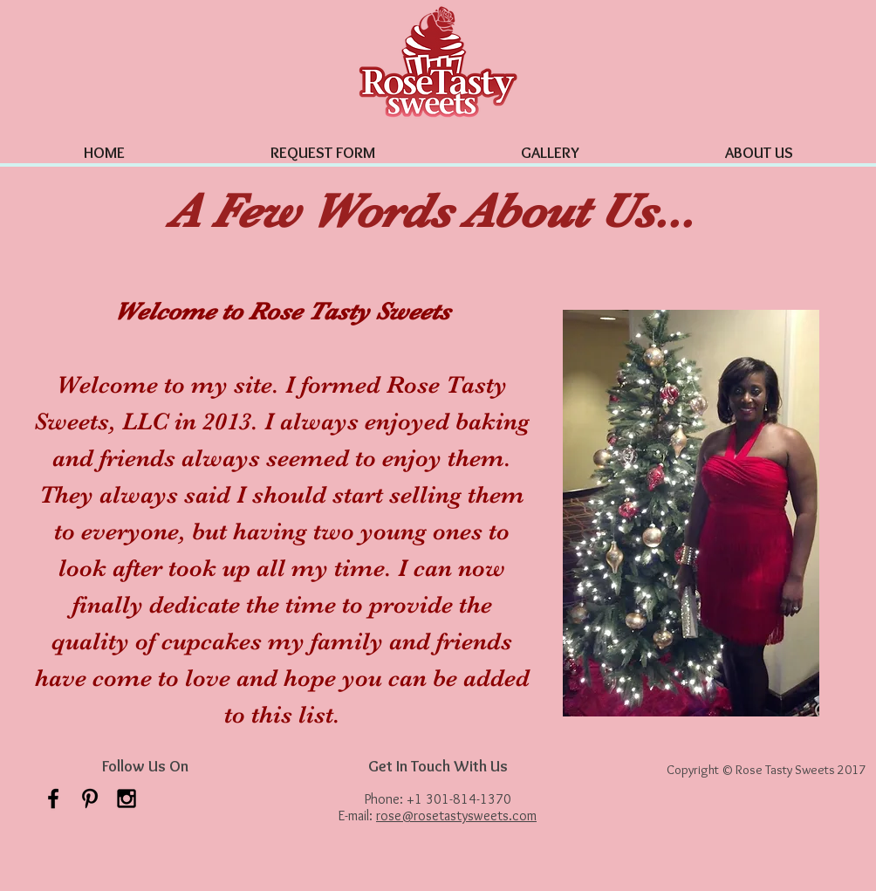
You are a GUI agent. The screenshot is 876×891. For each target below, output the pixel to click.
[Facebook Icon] (53, 798)
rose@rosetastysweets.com (456, 815)
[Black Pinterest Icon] (90, 798)
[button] (550, 145)
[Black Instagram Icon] (126, 798)
